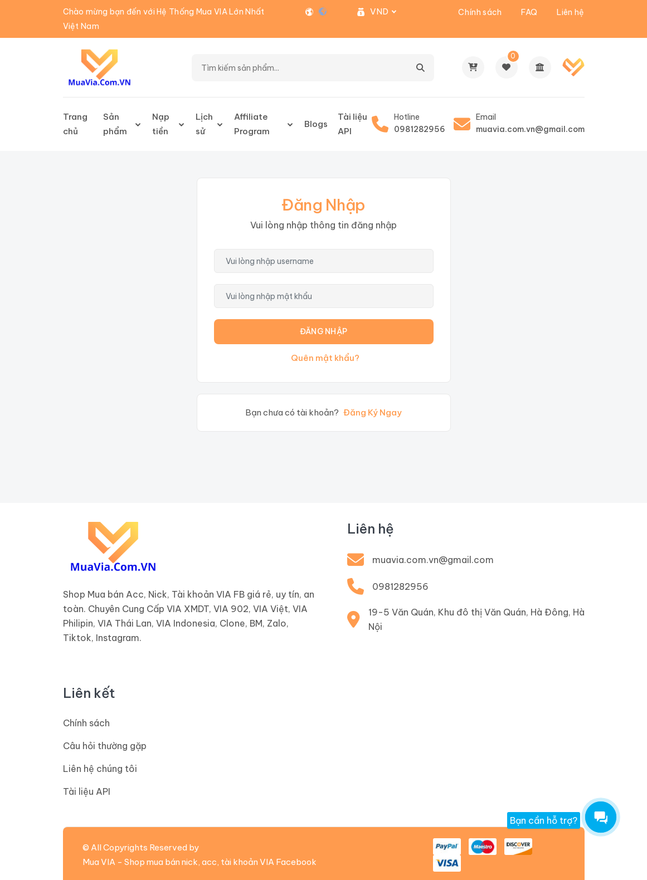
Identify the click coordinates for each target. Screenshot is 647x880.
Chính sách (480, 12)
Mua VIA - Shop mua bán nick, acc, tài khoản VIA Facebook (199, 862)
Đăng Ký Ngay (372, 412)
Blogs (316, 124)
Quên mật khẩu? (325, 358)
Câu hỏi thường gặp (105, 745)
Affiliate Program (252, 123)
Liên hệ (570, 12)
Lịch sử (204, 123)
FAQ (529, 12)
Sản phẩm (115, 123)
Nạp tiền (160, 123)
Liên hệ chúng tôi (100, 768)
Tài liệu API (352, 123)
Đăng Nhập (324, 331)
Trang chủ (75, 123)
